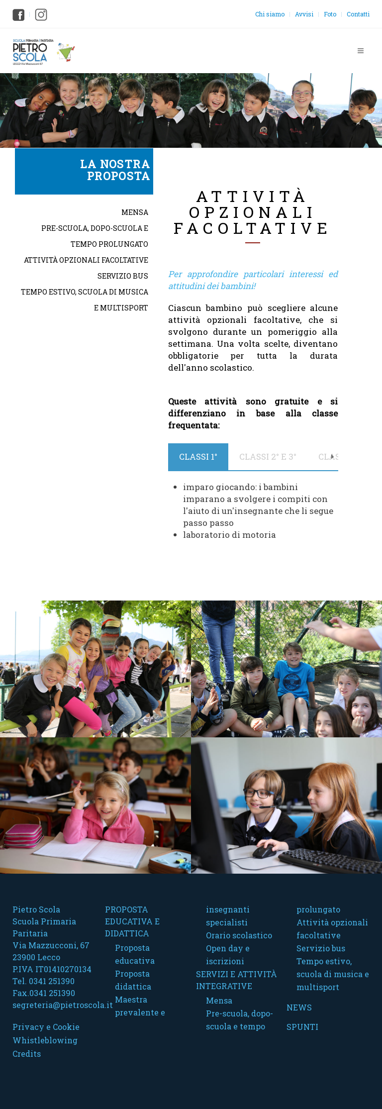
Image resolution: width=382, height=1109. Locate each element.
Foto (330, 14)
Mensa (134, 212)
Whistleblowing (45, 1040)
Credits (26, 1053)
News (299, 1007)
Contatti (358, 14)
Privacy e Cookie (46, 1026)
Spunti (302, 1026)
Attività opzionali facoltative (86, 260)
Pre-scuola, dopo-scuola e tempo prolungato (94, 236)
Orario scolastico (239, 935)
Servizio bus (122, 276)
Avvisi (304, 14)
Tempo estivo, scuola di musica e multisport (84, 299)
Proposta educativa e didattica (132, 921)
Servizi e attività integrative (236, 980)
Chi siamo (270, 14)
